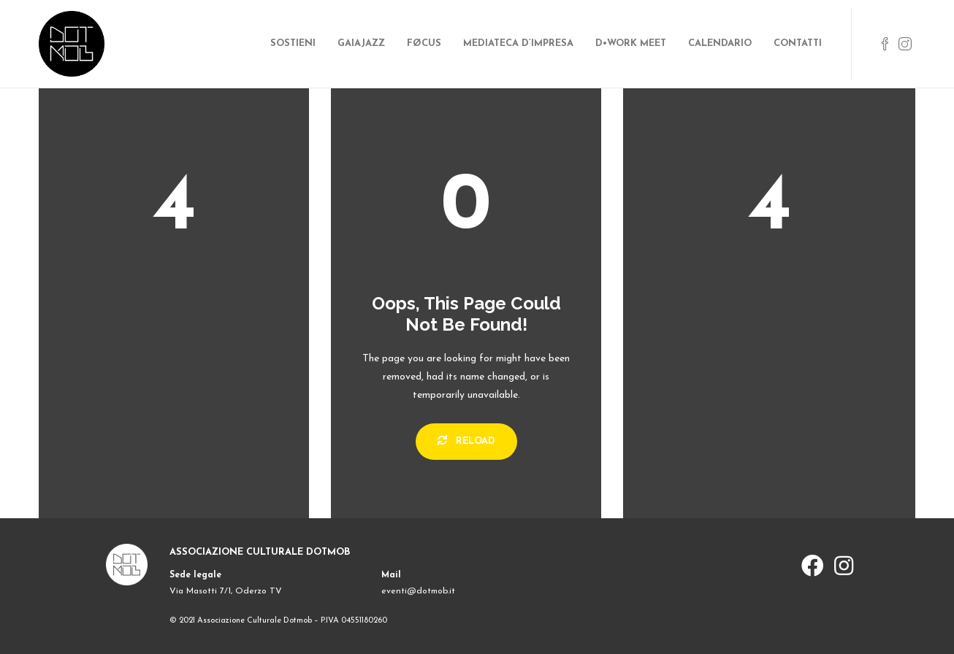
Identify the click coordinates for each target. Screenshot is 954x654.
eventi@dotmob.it (418, 591)
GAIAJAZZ (361, 43)
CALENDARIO (720, 43)
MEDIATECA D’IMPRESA (518, 43)
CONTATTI (798, 43)
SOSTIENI (293, 43)
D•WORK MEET (630, 43)
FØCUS (424, 43)
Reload (466, 441)
